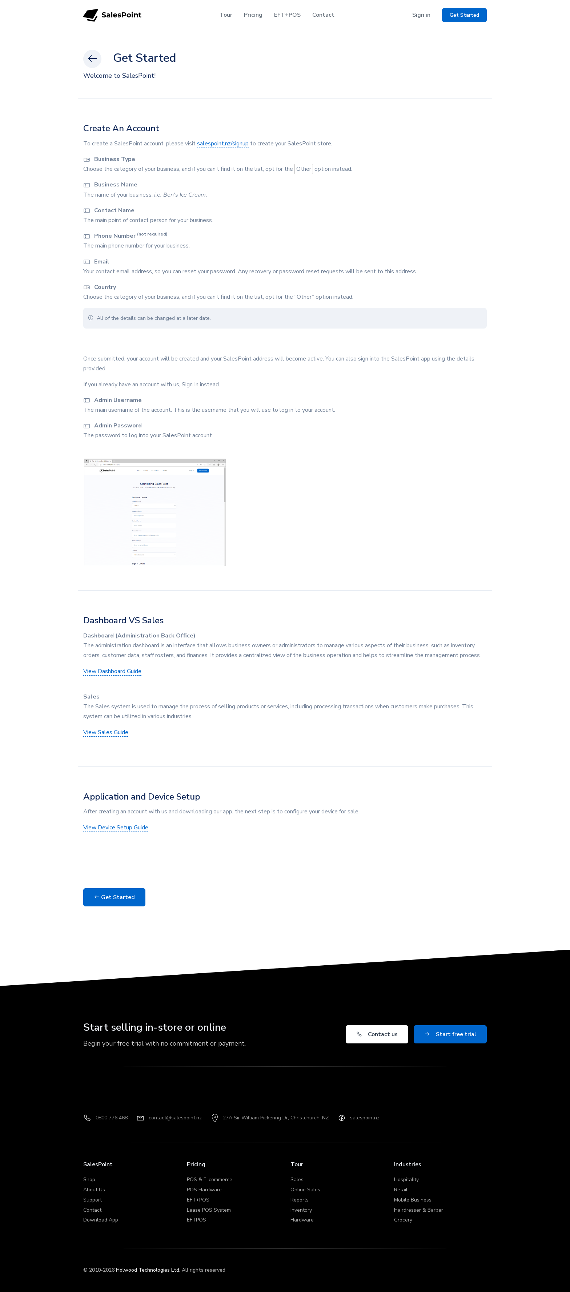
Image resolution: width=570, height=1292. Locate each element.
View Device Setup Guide (115, 828)
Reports (299, 1199)
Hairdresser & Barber (418, 1210)
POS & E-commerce (209, 1179)
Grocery (403, 1219)
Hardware (302, 1219)
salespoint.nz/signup (223, 144)
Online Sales (305, 1189)
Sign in (421, 15)
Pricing (253, 15)
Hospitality (406, 1179)
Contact (323, 15)
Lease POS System (209, 1210)
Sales (297, 1179)
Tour (226, 15)
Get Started (114, 897)
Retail (401, 1189)
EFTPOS (287, 15)
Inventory (301, 1210)
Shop (89, 1179)
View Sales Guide (105, 732)
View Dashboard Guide (112, 671)
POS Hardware (204, 1189)
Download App (100, 1219)
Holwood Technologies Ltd (147, 1270)
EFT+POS (198, 1199)
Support (92, 1199)
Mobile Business (412, 1199)
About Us (94, 1189)
